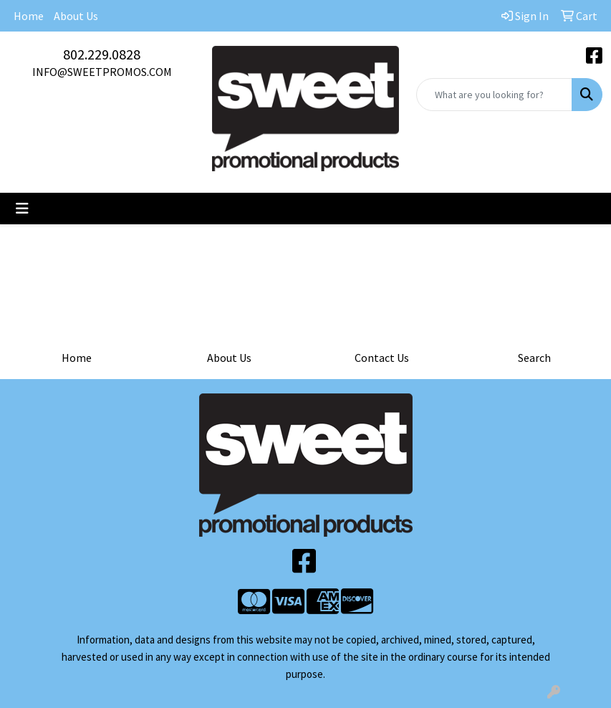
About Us (76, 16)
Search (534, 357)
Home (29, 16)
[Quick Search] (494, 94)
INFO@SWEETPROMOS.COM (102, 71)
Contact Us (382, 357)
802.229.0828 (101, 54)
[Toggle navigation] (22, 208)
